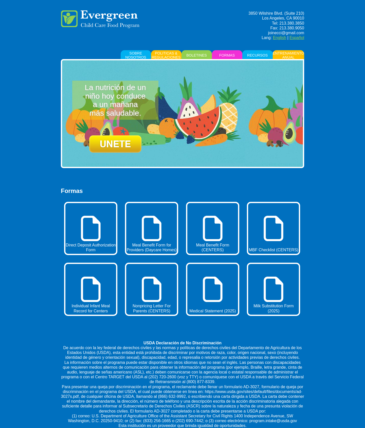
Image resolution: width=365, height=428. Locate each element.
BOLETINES (196, 55)
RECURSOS (257, 55)
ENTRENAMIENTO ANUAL (288, 55)
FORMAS (227, 55)
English (279, 37)
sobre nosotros (135, 55)
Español (296, 37)
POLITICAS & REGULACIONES (166, 55)
